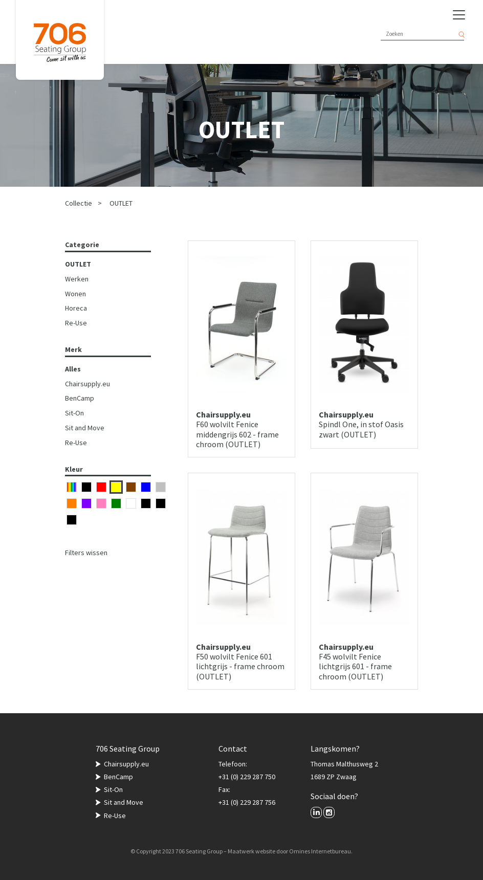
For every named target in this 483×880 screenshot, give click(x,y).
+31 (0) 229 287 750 (246, 776)
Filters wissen (86, 552)
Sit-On (74, 412)
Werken (77, 278)
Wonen (75, 293)
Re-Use (76, 322)
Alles (73, 368)
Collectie (78, 203)
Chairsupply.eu (87, 383)
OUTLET (121, 203)
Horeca (76, 308)
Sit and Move (84, 427)
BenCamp (79, 398)
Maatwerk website (251, 851)
